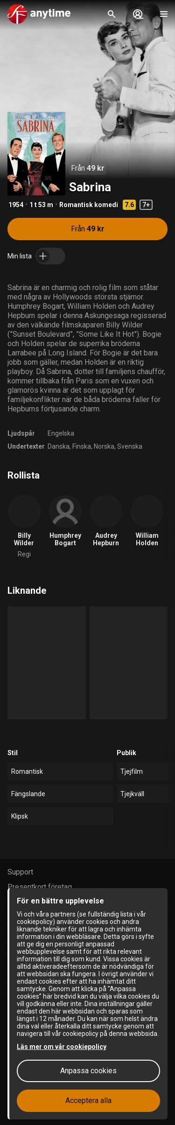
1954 (15, 204)
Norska (104, 446)
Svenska (129, 446)
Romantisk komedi (88, 204)
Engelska (61, 433)
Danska (59, 446)
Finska (81, 446)
